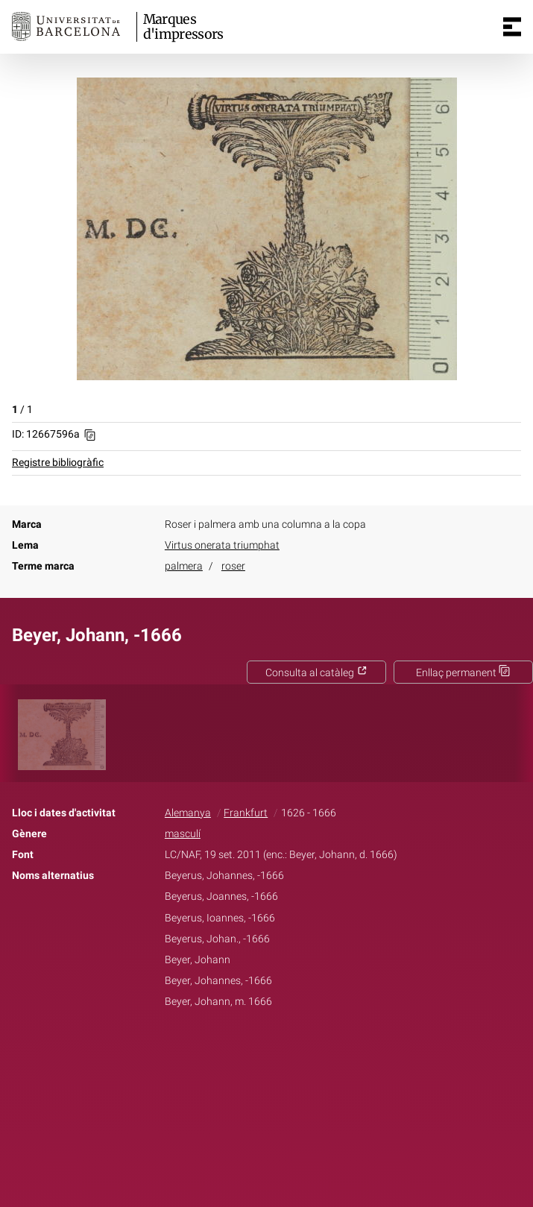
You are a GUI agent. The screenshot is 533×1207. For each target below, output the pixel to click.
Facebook (224, 1048)
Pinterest (292, 1048)
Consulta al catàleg (316, 672)
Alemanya (188, 813)
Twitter (259, 1048)
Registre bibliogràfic (58, 462)
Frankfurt (246, 813)
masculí (183, 834)
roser (233, 566)
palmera (184, 566)
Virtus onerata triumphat (222, 545)
